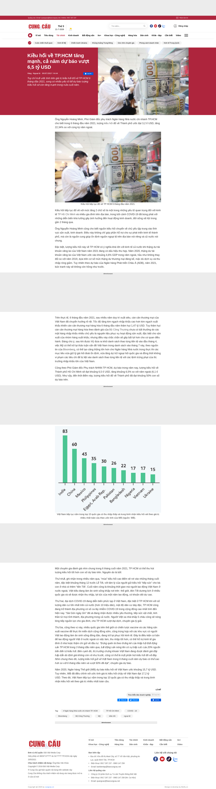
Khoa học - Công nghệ (114, 35)
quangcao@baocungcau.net (50, 18)
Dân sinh (144, 35)
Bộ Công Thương (119, 329)
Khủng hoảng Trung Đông (102, 43)
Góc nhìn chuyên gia (126, 43)
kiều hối (108, 123)
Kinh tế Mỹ (62, 43)
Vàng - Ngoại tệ (33, 73)
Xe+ (99, 35)
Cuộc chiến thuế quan (43, 43)
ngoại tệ (127, 716)
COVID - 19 (132, 711)
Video (178, 35)
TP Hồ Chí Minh (66, 214)
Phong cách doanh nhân (149, 43)
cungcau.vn (49, 787)
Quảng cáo (31, 18)
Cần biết (169, 35)
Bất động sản (88, 35)
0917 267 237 (71, 18)
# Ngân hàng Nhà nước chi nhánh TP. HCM (80, 711)
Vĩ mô (38, 35)
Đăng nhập (181, 26)
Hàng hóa (132, 35)
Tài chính (60, 35)
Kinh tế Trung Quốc (171, 43)
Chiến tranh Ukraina (79, 43)
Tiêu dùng (48, 35)
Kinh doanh (73, 35)
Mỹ (92, 341)
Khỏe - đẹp (157, 35)
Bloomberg (68, 349)
